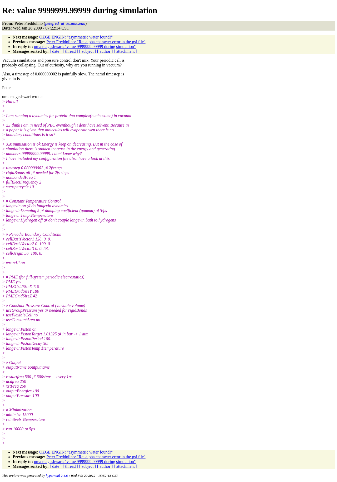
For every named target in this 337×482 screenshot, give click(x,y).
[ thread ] (70, 51)
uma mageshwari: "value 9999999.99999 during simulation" (85, 46)
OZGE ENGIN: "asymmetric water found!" (76, 37)
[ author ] (105, 51)
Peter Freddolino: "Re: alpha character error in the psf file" (96, 42)
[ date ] (56, 51)
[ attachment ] (125, 51)
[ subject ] (87, 51)
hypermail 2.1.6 (57, 476)
